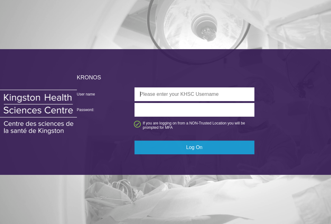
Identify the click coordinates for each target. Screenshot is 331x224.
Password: (85, 110)
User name (86, 94)
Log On (194, 147)
